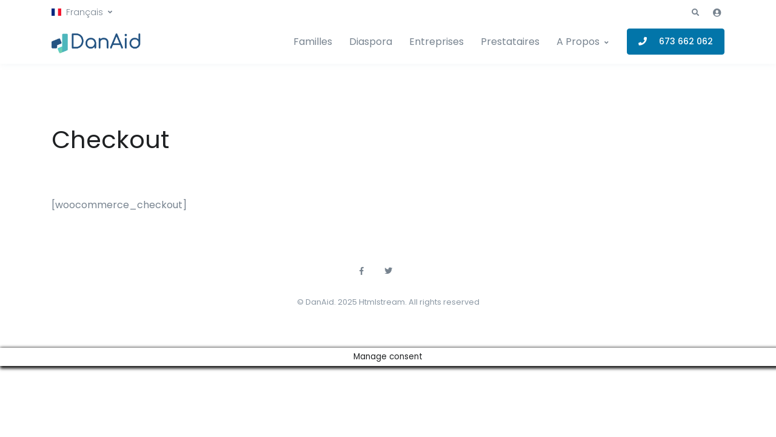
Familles (312, 42)
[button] (82, 12)
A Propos (578, 42)
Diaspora (370, 42)
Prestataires (510, 42)
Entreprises (436, 42)
